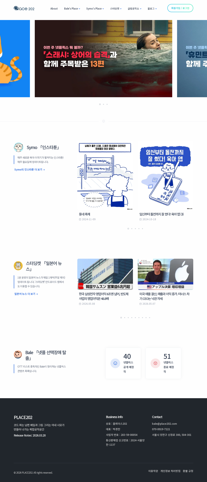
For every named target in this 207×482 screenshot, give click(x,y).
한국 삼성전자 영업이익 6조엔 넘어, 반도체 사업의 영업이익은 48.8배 (103, 296)
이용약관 (153, 471)
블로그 (151, 8)
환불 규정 (188, 471)
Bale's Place (71, 8)
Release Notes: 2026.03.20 (30, 435)
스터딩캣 (114, 8)
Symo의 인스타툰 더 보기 (28, 169)
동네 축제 (84, 214)
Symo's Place (94, 8)
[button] (100, 104)
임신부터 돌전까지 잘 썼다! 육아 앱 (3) (161, 214)
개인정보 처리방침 (170, 471)
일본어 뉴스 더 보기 (24, 294)
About (54, 8)
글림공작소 (133, 8)
